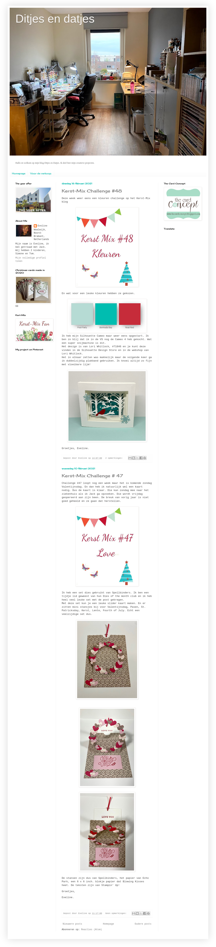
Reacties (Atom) (91, 929)
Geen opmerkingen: (116, 913)
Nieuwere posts (72, 924)
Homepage (18, 173)
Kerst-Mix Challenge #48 (92, 190)
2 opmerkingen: (114, 458)
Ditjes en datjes (54, 18)
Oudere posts (143, 924)
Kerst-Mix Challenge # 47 (92, 475)
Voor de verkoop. (41, 173)
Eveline (42, 226)
